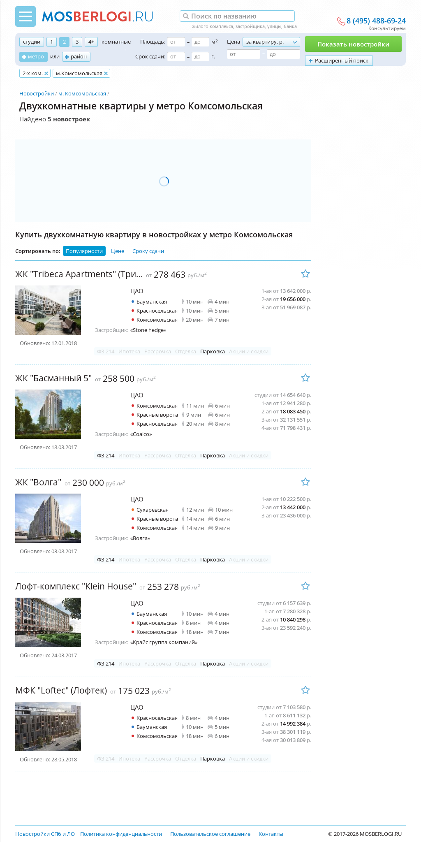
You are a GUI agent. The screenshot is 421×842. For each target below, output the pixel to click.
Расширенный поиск (341, 60)
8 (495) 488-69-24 (376, 21)
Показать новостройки (353, 44)
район (79, 56)
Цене (117, 251)
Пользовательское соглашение (210, 833)
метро (36, 56)
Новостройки (36, 93)
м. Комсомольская (82, 93)
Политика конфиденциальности (121, 833)
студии (31, 41)
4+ (91, 41)
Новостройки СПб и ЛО (45, 833)
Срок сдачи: (150, 56)
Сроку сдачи (148, 251)
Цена (233, 41)
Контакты (271, 833)
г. (213, 56)
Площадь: (152, 41)
